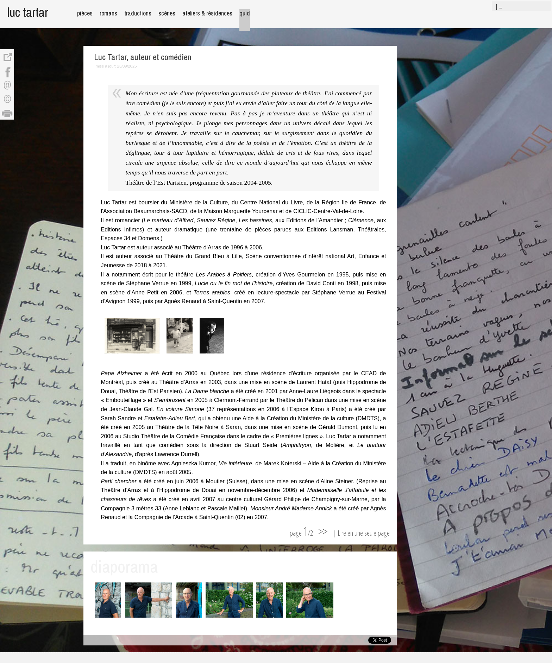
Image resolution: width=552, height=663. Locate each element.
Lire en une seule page (364, 533)
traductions (137, 13)
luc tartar (27, 12)
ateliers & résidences (207, 13)
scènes (166, 13)
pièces (85, 13)
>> (322, 531)
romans (108, 13)
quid (244, 13)
